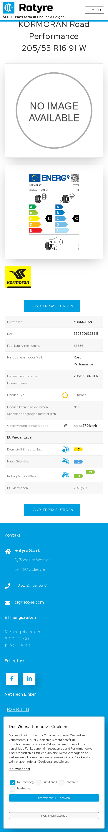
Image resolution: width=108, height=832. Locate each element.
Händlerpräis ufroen (52, 306)
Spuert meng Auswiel (54, 815)
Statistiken (72, 782)
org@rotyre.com (29, 602)
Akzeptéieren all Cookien (54, 798)
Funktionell (50, 782)
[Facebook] (12, 679)
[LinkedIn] (29, 679)
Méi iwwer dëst (19, 769)
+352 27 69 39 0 (31, 585)
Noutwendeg (25, 782)
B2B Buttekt (18, 709)
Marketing (23, 788)
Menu (96, 10)
